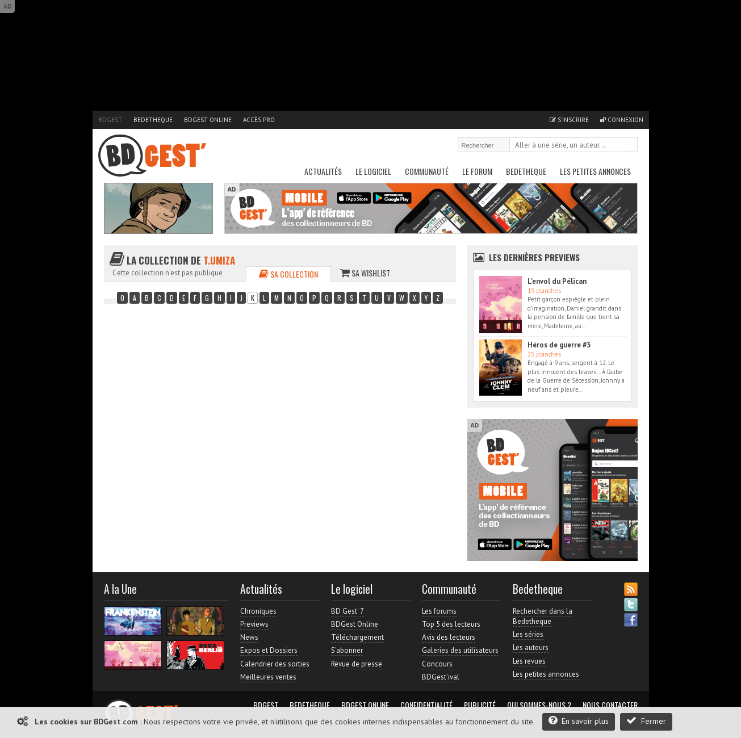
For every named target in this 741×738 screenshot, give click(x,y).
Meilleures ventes (268, 677)
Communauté (427, 171)
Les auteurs (531, 647)
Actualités (323, 171)
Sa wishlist (365, 273)
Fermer (646, 720)
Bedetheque (153, 120)
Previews (254, 624)
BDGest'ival (440, 677)
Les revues (529, 661)
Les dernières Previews (534, 257)
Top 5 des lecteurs (451, 624)
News (249, 637)
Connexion (621, 120)
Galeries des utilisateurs (460, 650)
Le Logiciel (373, 171)
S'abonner (347, 650)
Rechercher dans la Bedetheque (542, 616)
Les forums (439, 611)
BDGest (110, 120)
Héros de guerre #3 (559, 345)
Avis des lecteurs (448, 637)
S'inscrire (569, 120)
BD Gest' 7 (347, 611)
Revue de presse (356, 664)
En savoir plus (579, 720)
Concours (437, 664)
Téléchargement (357, 637)
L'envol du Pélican (557, 281)
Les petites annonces (595, 171)
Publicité (480, 705)
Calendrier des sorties (274, 664)
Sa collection (288, 274)
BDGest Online (208, 120)
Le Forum (477, 171)
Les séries (528, 634)
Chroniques (258, 611)
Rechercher (629, 145)
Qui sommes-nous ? (539, 705)
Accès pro (259, 120)
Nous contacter (610, 705)
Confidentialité (426, 705)
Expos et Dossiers (269, 650)
